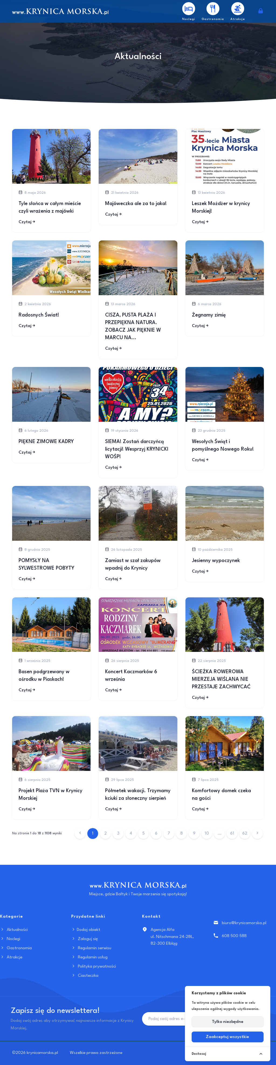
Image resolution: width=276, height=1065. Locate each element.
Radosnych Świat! (39, 315)
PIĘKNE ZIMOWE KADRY (46, 441)
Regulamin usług (89, 957)
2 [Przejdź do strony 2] (105, 833)
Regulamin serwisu (91, 948)
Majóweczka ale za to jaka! (136, 203)
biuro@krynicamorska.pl (244, 923)
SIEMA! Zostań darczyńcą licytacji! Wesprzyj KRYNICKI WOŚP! (136, 449)
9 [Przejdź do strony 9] (194, 833)
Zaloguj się (84, 939)
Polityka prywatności (93, 966)
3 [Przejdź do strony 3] (118, 833)
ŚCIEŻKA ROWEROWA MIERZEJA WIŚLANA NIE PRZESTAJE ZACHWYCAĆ (221, 679)
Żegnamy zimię (209, 315)
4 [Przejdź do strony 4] (131, 833)
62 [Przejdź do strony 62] (244, 833)
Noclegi (10, 939)
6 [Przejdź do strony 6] (156, 833)
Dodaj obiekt (85, 930)
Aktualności (14, 930)
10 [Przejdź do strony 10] (207, 833)
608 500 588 (234, 936)
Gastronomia (16, 948)
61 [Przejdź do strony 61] (232, 833)
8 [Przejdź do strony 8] (181, 833)
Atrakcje (11, 957)
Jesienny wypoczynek (216, 560)
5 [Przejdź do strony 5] (143, 833)
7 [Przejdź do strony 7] (169, 833)
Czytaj (27, 222)
